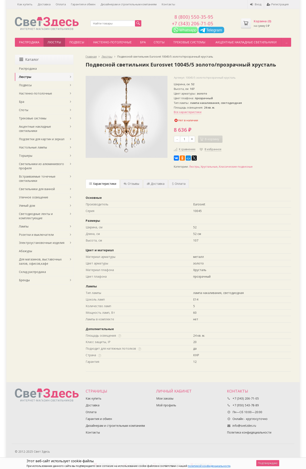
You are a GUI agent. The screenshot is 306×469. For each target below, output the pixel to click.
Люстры (54, 42)
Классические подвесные (236, 166)
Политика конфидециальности (249, 432)
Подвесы (76, 42)
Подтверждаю (268, 463)
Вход (255, 4)
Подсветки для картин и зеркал (41, 139)
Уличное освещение (33, 197)
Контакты (168, 4)
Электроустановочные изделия (41, 243)
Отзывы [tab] (131, 184)
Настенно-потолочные (112, 42)
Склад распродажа (32, 272)
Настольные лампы (33, 147)
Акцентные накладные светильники (245, 42)
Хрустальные (209, 166)
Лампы (23, 226)
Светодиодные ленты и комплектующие (36, 216)
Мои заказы (164, 398)
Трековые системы (189, 42)
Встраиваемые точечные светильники (37, 178)
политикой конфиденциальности (209, 466)
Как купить (25, 4)
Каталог (29, 59)
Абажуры (25, 251)
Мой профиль (166, 405)
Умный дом (27, 205)
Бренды (24, 280)
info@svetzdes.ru (244, 426)
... (287, 42)
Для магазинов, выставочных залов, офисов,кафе (40, 261)
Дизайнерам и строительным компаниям (129, 4)
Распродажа (29, 42)
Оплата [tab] (179, 184)
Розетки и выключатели (36, 235)
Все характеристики (187, 112)
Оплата (61, 4)
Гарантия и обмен (83, 4)
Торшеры (25, 156)
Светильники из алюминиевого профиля (41, 166)
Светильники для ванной (37, 189)
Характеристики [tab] (102, 184)
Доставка (44, 4)
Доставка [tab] (155, 184)
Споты (159, 42)
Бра (143, 42)
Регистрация (278, 4)
